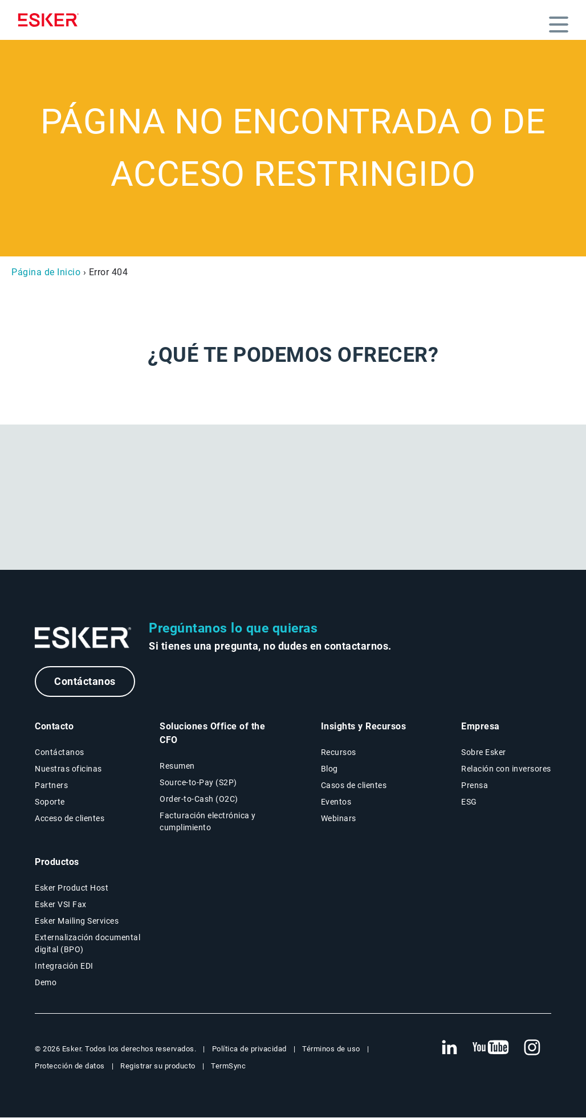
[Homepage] (51, 20)
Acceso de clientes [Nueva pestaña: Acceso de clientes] (69, 818)
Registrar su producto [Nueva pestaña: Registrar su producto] (158, 1066)
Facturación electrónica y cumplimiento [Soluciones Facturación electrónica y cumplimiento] (208, 821)
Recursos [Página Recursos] (338, 752)
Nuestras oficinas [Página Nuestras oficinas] (68, 768)
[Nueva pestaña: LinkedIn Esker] (449, 1048)
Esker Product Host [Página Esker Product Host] (71, 887)
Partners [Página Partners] (51, 785)
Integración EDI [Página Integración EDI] (64, 965)
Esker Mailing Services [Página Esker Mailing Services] (77, 920)
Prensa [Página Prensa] (474, 785)
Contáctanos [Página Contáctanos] (59, 752)
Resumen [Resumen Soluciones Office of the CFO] (177, 765)
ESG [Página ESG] (469, 801)
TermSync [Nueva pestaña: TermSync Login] (228, 1066)
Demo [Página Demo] (45, 982)
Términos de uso (331, 1048)
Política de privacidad (249, 1048)
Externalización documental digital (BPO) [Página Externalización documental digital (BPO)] (87, 943)
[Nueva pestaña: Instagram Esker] (532, 1048)
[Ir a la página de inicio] (83, 637)
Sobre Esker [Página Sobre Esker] (483, 752)
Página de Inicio (45, 272)
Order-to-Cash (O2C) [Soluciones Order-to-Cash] (199, 798)
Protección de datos (70, 1066)
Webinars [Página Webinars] (338, 818)
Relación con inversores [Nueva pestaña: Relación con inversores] (506, 768)
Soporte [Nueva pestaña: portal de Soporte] (50, 801)
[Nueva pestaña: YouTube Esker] (491, 1048)
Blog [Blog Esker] (329, 768)
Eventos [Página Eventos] (336, 801)
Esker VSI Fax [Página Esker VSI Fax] (61, 904)
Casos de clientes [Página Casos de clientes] (354, 785)
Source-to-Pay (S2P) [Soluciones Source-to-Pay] (198, 782)
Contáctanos (85, 681)
